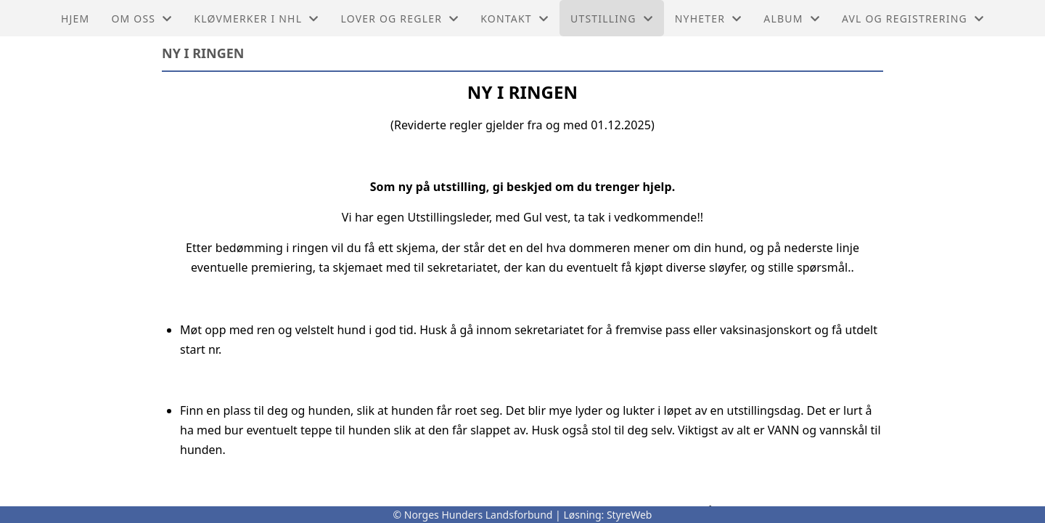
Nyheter (708, 18)
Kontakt (514, 18)
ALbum (791, 18)
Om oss (141, 18)
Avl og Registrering (913, 18)
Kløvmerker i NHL (256, 18)
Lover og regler (399, 18)
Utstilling (611, 18)
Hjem (75, 18)
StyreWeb (629, 515)
